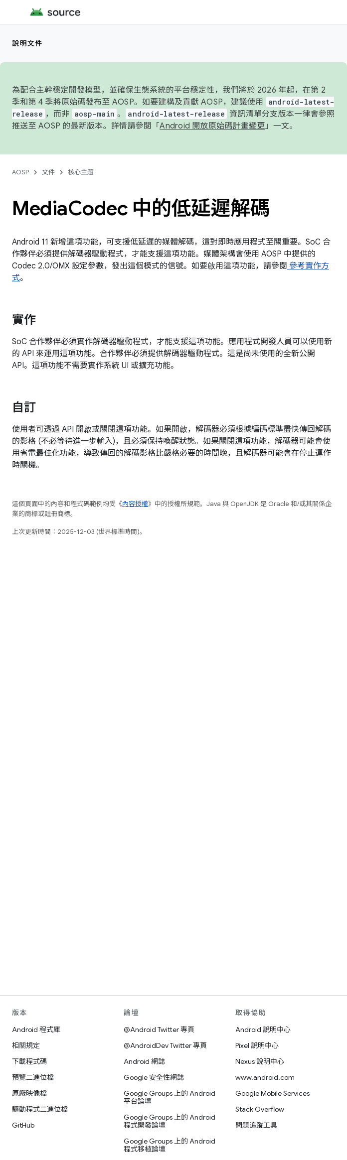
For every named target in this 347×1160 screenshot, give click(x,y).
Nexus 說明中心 (259, 1061)
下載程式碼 (29, 1061)
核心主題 (81, 172)
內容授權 (135, 504)
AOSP (20, 172)
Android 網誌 (144, 1061)
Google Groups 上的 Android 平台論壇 (169, 1097)
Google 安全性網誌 (154, 1077)
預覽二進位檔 (33, 1077)
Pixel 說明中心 (257, 1045)
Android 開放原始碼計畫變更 (212, 126)
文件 (48, 172)
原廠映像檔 (29, 1093)
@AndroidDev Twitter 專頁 (165, 1045)
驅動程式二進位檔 (40, 1109)
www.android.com (265, 1077)
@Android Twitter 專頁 (159, 1029)
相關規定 (26, 1045)
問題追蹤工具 (256, 1125)
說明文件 (27, 43)
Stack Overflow (259, 1109)
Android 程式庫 (36, 1029)
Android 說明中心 (263, 1029)
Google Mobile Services (272, 1093)
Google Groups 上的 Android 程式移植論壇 (169, 1145)
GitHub (23, 1125)
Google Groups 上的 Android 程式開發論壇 (169, 1121)
